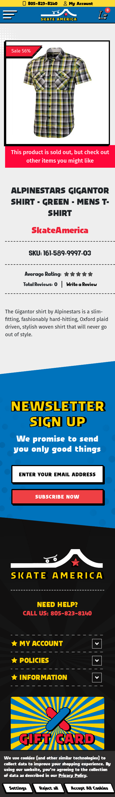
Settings (17, 788)
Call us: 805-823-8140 (57, 613)
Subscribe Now (57, 496)
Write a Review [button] (81, 284)
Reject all (48, 788)
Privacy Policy (72, 775)
